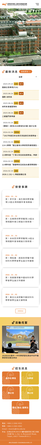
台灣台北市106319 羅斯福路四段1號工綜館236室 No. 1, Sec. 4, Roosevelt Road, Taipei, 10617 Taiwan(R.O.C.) (23, 434)
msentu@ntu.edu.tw (17, 429)
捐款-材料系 (7, 97)
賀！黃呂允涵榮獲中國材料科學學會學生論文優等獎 (19, 298)
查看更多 (26, 71)
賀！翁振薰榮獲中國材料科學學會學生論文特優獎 (19, 279)
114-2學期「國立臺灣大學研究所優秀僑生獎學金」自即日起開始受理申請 (20, 145)
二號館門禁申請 (8, 116)
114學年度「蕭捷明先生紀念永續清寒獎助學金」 (20, 164)
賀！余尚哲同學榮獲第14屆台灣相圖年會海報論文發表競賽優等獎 (19, 240)
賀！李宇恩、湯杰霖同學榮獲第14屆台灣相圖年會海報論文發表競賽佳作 (19, 200)
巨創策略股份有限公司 (25, 442)
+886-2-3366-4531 (14, 423)
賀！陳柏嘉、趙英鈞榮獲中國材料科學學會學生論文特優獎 (19, 259)
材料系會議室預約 (9, 106)
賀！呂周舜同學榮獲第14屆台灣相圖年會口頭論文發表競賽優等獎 (19, 220)
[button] (3, 341)
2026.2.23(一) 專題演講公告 (14, 174)
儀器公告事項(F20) (10, 87)
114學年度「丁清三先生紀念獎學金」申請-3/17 (20, 155)
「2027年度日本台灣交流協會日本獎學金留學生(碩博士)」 (20, 135)
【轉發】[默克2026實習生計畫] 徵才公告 (19, 126)
